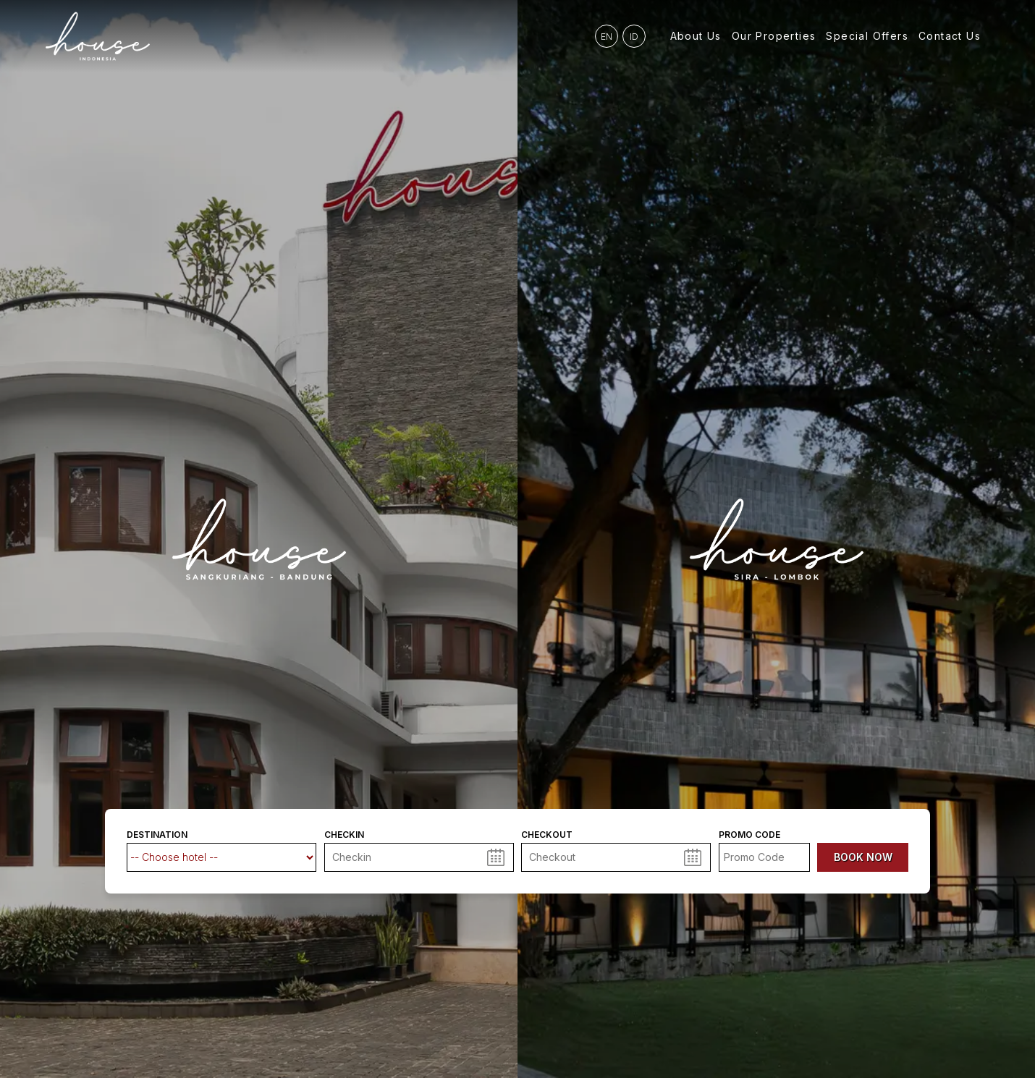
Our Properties (774, 36)
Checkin (344, 835)
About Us (696, 36)
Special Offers (867, 36)
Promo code (749, 835)
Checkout (547, 835)
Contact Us (949, 36)
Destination (157, 835)
